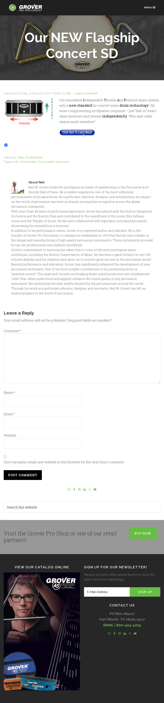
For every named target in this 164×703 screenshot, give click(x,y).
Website (10, 435)
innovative (48, 161)
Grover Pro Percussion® (26, 9)
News (21, 157)
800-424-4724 (128, 625)
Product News (34, 157)
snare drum (62, 161)
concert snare (28, 161)
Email (9, 414)
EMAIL (108, 625)
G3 (39, 161)
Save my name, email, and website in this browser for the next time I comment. (64, 462)
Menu (150, 7)
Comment (12, 331)
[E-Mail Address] (107, 592)
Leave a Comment (86, 93)
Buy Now (143, 533)
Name (9, 392)
